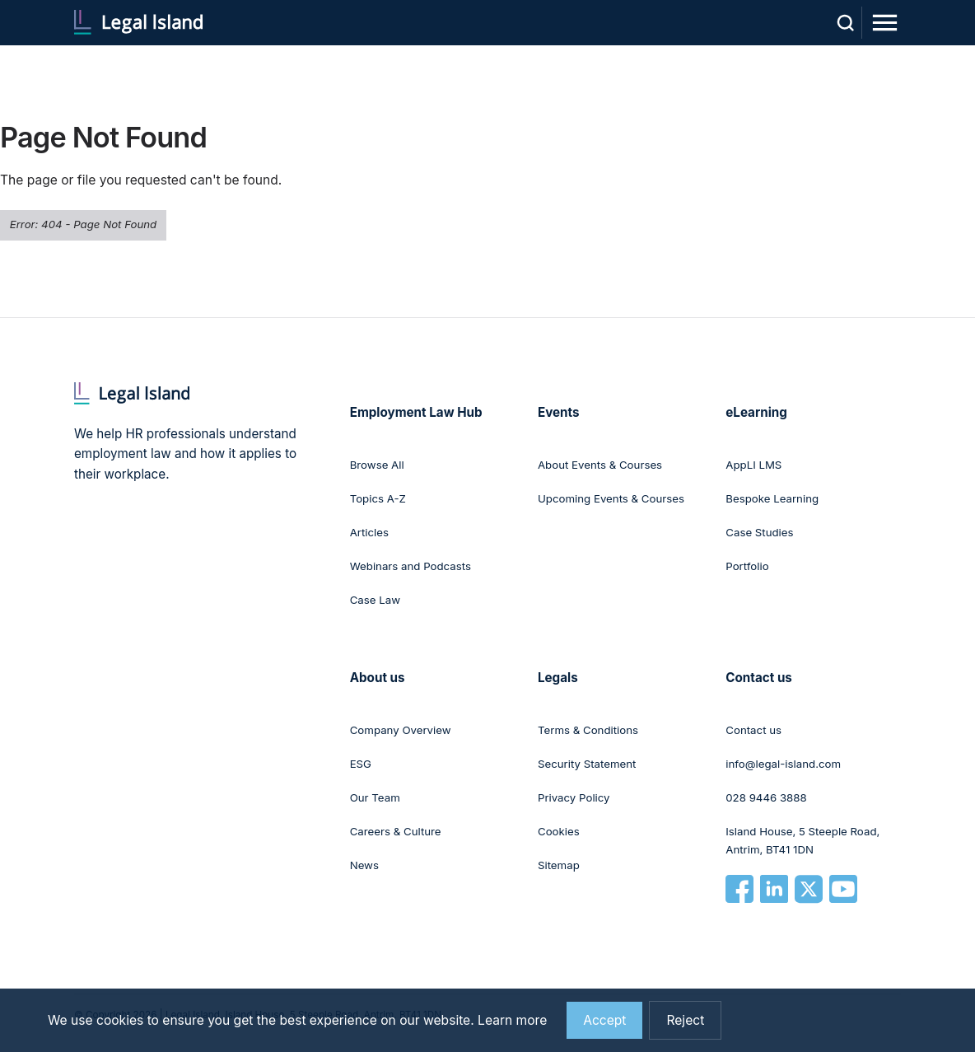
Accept (604, 1020)
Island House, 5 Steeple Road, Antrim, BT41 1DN (802, 840)
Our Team (375, 797)
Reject (685, 1020)
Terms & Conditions (588, 729)
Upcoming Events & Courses (611, 498)
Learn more (512, 1020)
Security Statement (587, 763)
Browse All (377, 464)
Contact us (753, 729)
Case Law (375, 599)
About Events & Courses (600, 464)
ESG (360, 763)
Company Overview (400, 729)
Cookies (559, 831)
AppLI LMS (753, 464)
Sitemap (559, 865)
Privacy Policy (574, 797)
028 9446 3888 (765, 797)
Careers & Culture (395, 831)
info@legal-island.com (783, 763)
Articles (369, 532)
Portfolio (746, 566)
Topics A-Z (378, 498)
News (364, 865)
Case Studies (759, 532)
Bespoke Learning (772, 498)
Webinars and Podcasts (410, 566)
